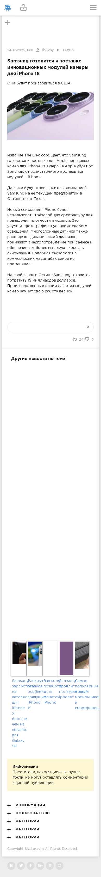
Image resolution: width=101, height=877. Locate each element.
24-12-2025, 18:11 (20, 50)
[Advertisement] (50, 500)
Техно (68, 50)
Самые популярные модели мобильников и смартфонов (82, 694)
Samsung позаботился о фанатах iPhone (50, 691)
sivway (47, 50)
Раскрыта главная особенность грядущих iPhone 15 (35, 694)
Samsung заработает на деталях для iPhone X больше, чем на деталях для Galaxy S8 (19, 713)
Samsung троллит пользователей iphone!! (66, 689)
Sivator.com (34, 848)
